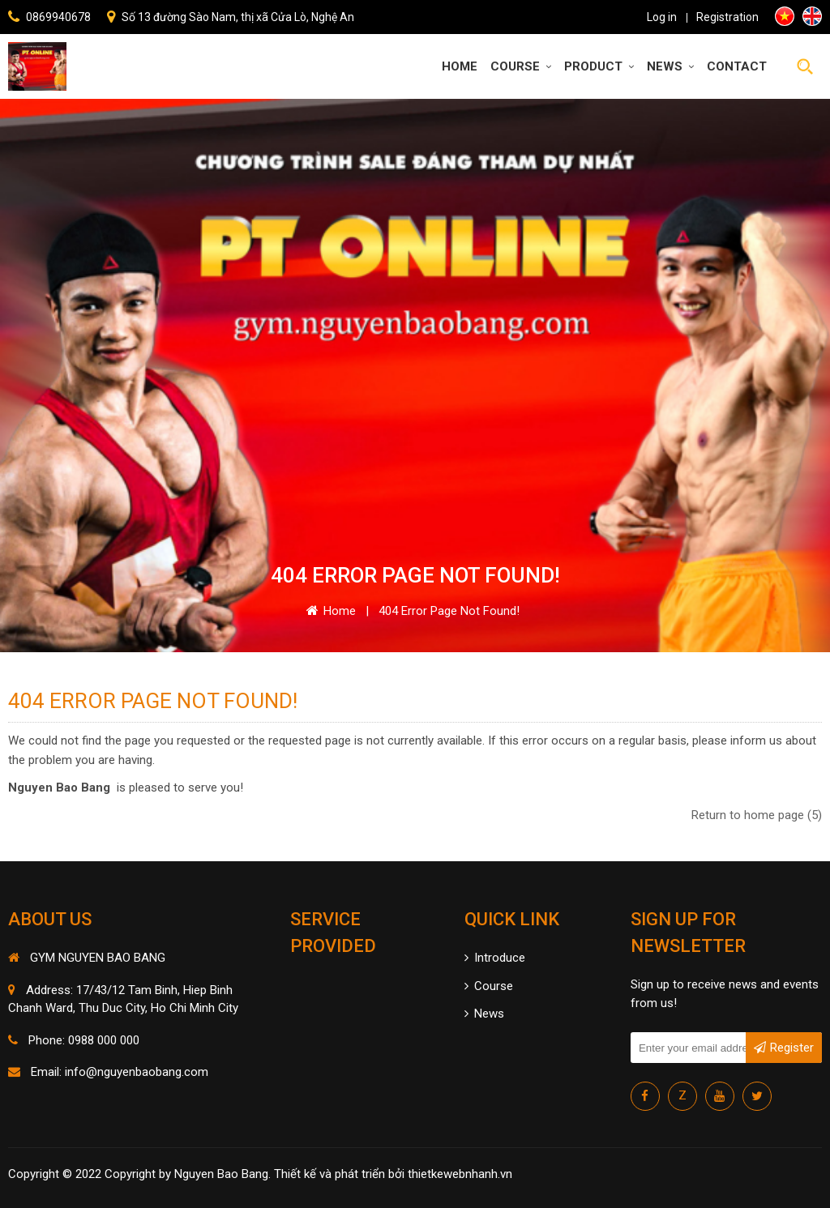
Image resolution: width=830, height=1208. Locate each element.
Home (459, 66)
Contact (737, 66)
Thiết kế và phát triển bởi (339, 1174)
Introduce (494, 957)
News (670, 66)
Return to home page (756, 815)
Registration (727, 17)
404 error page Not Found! (449, 611)
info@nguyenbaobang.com (136, 1072)
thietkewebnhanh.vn (460, 1174)
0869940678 (58, 17)
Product (599, 66)
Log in (662, 17)
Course (520, 66)
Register (784, 1044)
